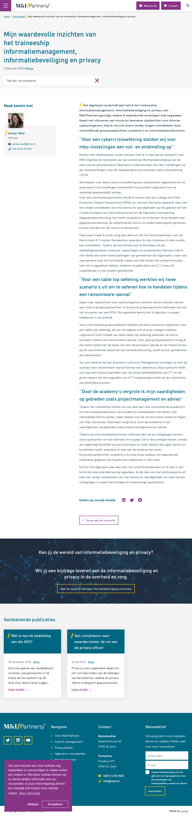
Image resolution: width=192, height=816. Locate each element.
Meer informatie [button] (29, 793)
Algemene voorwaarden (70, 754)
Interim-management (69, 742)
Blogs (29, 68)
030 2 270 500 (113, 776)
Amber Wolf (16, 133)
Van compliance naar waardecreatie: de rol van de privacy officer (95, 641)
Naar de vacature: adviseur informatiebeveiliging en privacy (96, 588)
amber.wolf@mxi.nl (23, 144)
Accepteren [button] (55, 804)
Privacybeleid (63, 748)
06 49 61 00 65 (22, 149)
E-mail (151, 765)
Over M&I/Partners (67, 736)
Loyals (184, 811)
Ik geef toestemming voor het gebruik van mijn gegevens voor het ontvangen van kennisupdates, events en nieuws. (170, 778)
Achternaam (155, 755)
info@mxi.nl (111, 781)
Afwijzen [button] (32, 804)
